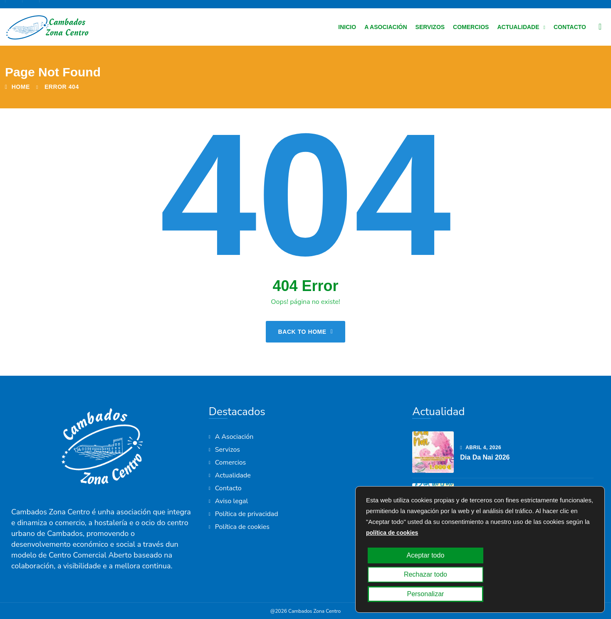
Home (17, 86)
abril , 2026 (480, 447)
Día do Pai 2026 (485, 509)
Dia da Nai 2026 (485, 457)
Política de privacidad (246, 514)
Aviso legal (231, 501)
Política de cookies (242, 526)
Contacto (570, 27)
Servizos (430, 27)
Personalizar (550, 594)
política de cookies (392, 571)
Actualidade (518, 27)
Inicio (347, 27)
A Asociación (385, 27)
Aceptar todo (402, 594)
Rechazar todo (476, 594)
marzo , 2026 (482, 499)
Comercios (471, 27)
